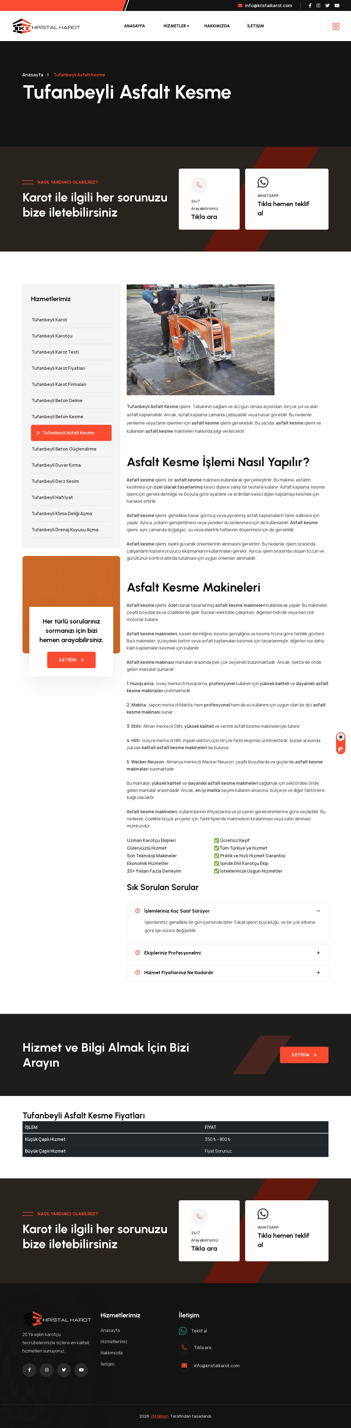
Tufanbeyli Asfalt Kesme (65, 433)
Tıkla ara (204, 217)
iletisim (304, 1054)
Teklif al (199, 1331)
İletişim (71, 659)
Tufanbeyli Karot (49, 320)
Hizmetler (174, 26)
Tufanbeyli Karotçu (51, 336)
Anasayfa (134, 26)
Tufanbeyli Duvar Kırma (56, 465)
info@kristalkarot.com (265, 5)
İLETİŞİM (255, 26)
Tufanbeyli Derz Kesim (55, 481)
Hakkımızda (217, 26)
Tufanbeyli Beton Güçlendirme (64, 449)
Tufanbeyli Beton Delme (57, 400)
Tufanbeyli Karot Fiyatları (58, 368)
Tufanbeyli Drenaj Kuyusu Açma (64, 530)
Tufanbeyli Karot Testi (55, 352)
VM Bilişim (160, 1416)
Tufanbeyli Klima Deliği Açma (61, 513)
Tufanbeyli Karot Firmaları (58, 384)
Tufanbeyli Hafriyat (52, 497)
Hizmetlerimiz (114, 1341)
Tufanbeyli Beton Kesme (57, 417)
